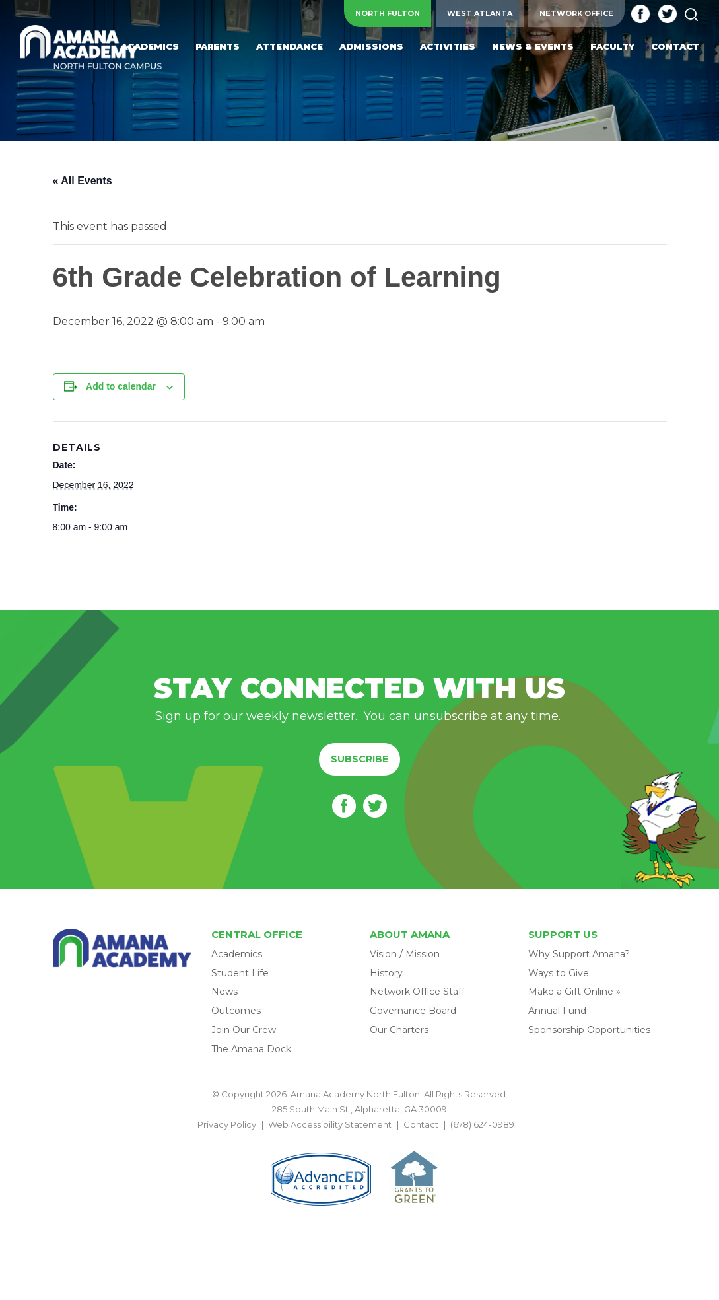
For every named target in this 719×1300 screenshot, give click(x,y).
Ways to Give (558, 973)
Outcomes (236, 1011)
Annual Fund (557, 1011)
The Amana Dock (251, 1049)
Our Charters (399, 1030)
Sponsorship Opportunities (589, 1030)
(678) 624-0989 (482, 1124)
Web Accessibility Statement (330, 1124)
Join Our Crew (243, 1030)
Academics (236, 954)
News (224, 991)
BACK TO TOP (360, 1140)
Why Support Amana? (579, 954)
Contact (420, 1124)
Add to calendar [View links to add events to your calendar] (121, 386)
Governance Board (413, 1011)
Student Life (240, 973)
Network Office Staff (417, 991)
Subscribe (359, 759)
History (386, 973)
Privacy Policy (226, 1124)
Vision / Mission (405, 954)
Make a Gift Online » (574, 991)
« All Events (82, 180)
